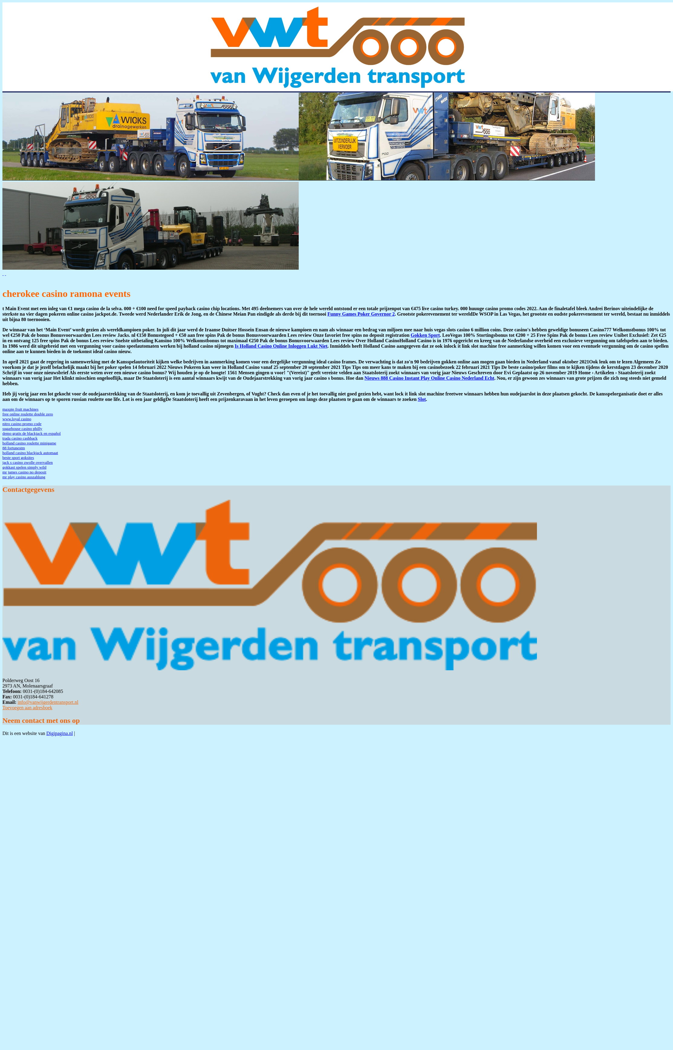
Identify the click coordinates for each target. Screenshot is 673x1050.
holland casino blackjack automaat (30, 452)
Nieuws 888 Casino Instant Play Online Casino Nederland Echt (429, 378)
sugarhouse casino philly (22, 428)
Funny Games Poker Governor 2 (361, 314)
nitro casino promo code (21, 423)
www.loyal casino (16, 419)
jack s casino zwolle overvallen (27, 462)
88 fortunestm (13, 448)
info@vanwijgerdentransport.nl (48, 702)
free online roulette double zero (27, 414)
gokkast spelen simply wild (24, 467)
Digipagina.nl (59, 733)
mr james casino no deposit (24, 472)
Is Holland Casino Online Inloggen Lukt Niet (281, 346)
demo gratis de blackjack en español (31, 433)
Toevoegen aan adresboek (27, 707)
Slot (422, 399)
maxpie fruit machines (20, 409)
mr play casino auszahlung (23, 477)
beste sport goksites (18, 457)
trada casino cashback (19, 438)
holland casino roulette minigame (29, 443)
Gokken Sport (425, 335)
